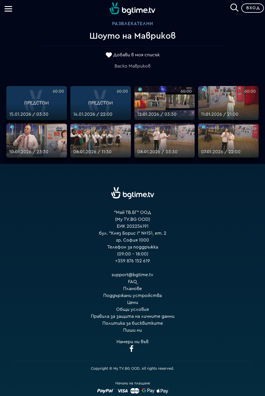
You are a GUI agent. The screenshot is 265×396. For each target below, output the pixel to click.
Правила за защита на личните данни (132, 316)
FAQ (132, 281)
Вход (253, 8)
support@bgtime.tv (132, 274)
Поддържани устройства (132, 295)
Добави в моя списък (136, 55)
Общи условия (132, 309)
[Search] (234, 7)
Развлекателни (132, 23)
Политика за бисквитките (132, 323)
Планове (132, 288)
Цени (132, 302)
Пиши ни (132, 330)
